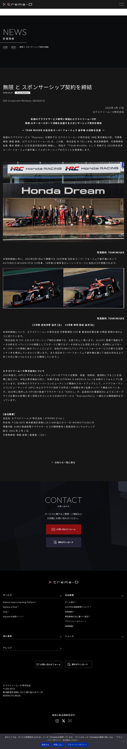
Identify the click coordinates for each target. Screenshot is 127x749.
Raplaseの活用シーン (12, 616)
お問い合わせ (50, 664)
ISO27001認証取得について (77, 606)
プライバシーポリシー (75, 621)
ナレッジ (7, 647)
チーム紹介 (70, 602)
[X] (63, 721)
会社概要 (69, 595)
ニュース (69, 636)
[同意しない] (123, 741)
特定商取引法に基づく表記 (77, 616)
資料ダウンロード (80, 664)
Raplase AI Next (10, 606)
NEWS (13, 47)
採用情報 (69, 626)
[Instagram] (57, 721)
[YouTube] (70, 721)
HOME (5, 47)
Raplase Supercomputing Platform (19, 602)
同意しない (58, 745)
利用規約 (69, 611)
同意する (45, 745)
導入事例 (7, 636)
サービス (7, 595)
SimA (5, 611)
